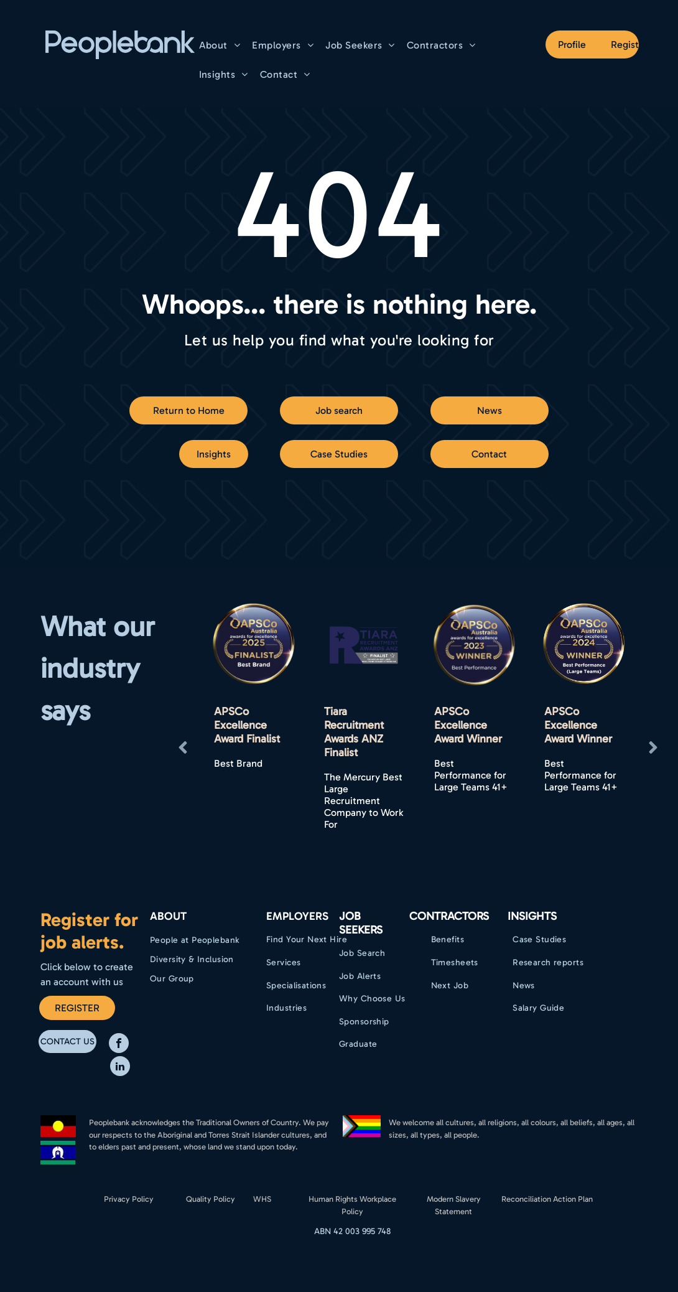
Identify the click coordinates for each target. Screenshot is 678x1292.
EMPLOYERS (297, 916)
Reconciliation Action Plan (547, 1199)
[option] (253, 717)
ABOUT (168, 916)
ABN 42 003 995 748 (352, 1231)
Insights (532, 916)
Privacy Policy (129, 1199)
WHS (262, 1199)
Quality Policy (210, 1199)
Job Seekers (361, 923)
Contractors (449, 916)
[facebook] (119, 1044)
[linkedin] (120, 1067)
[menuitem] (221, 45)
